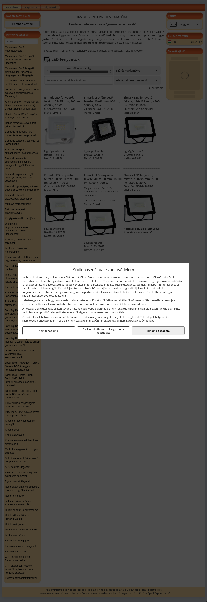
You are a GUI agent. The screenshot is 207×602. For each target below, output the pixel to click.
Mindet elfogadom (158, 331)
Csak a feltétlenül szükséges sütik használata (103, 330)
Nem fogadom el (49, 331)
